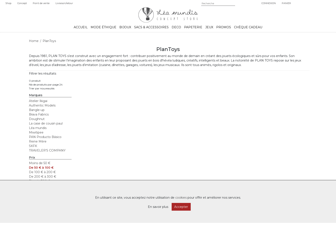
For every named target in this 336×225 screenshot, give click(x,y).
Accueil (81, 27)
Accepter (181, 207)
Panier (286, 3)
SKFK (33, 146)
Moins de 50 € (39, 163)
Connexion (268, 3)
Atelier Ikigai (38, 101)
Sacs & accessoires (151, 27)
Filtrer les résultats (42, 73)
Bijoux (125, 27)
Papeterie (193, 27)
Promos (223, 27)
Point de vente (41, 3)
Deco (176, 27)
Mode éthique (103, 27)
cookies (181, 198)
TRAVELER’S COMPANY (47, 150)
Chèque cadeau (248, 27)
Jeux (209, 27)
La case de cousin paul (46, 123)
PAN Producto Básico (45, 137)
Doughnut (37, 119)
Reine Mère (37, 141)
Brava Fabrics (39, 114)
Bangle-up (37, 110)
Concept (22, 3)
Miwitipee (36, 132)
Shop (8, 3)
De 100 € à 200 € (42, 172)
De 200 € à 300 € (42, 176)
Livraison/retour (64, 3)
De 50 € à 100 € (41, 168)
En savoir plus (158, 207)
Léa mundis (37, 128)
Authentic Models (42, 105)
